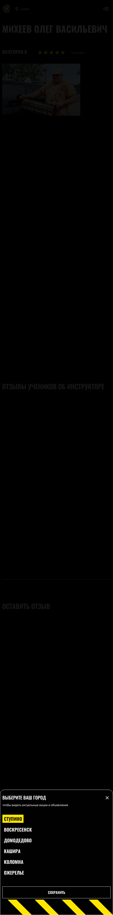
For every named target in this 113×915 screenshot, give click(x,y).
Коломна (13, 861)
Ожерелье (14, 872)
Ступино (13, 818)
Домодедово (18, 840)
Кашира (12, 851)
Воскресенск (18, 829)
